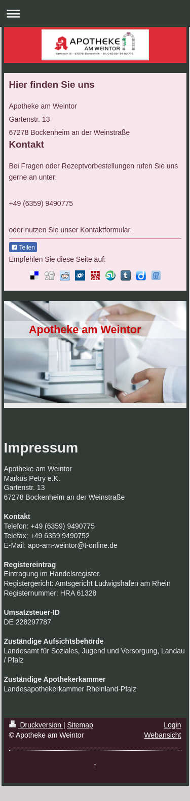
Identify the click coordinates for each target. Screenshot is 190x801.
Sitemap (80, 725)
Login (172, 725)
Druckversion (36, 725)
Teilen (23, 247)
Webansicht (162, 735)
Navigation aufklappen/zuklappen (95, 13)
